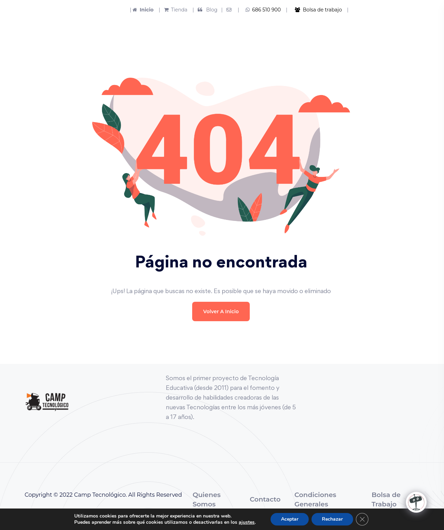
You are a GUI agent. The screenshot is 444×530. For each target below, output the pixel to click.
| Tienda (171, 10)
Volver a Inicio (221, 311)
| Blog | (207, 10)
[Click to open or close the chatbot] (416, 502)
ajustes (247, 522)
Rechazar (332, 519)
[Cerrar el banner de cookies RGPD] (362, 519)
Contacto (265, 499)
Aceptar (289, 519)
